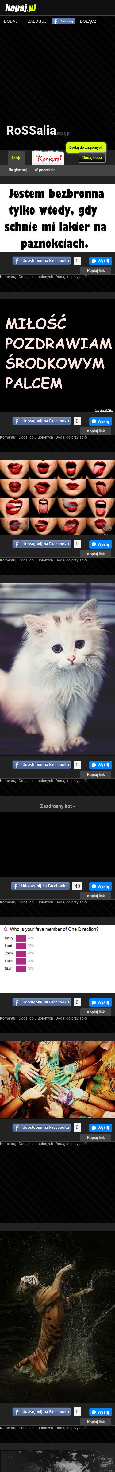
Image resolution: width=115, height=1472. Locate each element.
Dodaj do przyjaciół (71, 277)
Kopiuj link (96, 270)
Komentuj (8, 277)
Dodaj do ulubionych (36, 277)
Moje (16, 157)
